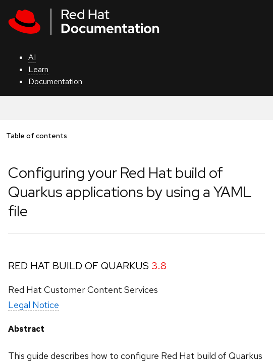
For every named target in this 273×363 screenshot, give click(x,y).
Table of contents (36, 135)
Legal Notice (33, 305)
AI (32, 57)
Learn (38, 69)
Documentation (55, 81)
